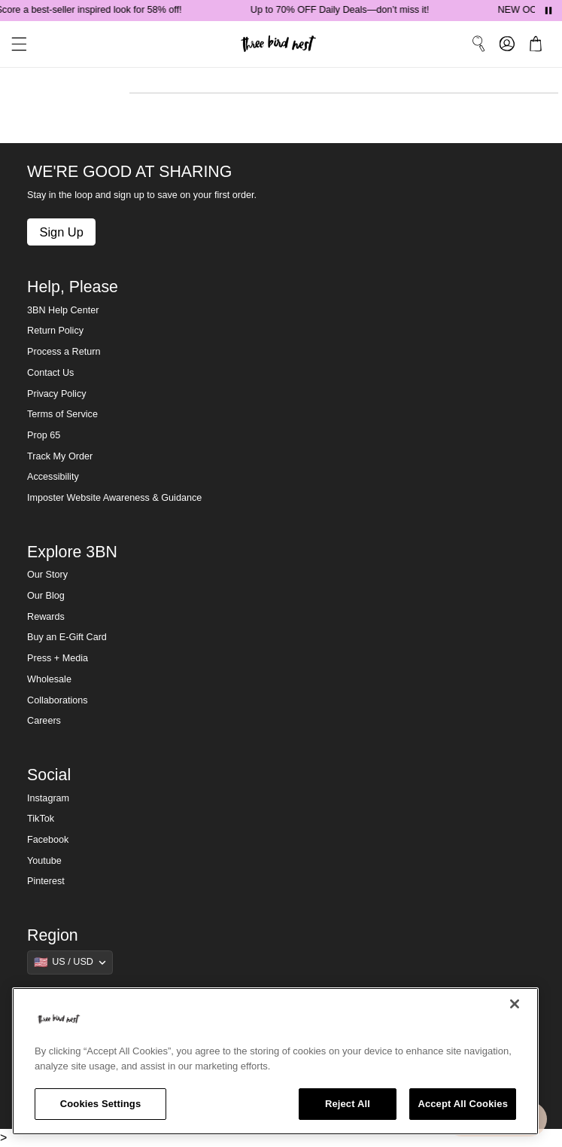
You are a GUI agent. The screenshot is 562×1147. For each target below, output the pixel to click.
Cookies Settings (100, 1103)
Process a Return (63, 351)
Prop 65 (43, 435)
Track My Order (60, 456)
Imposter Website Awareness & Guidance (114, 498)
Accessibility (53, 476)
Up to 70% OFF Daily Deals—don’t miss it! (349, 10)
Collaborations (57, 700)
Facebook (47, 839)
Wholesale (49, 679)
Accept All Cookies (463, 1103)
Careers (44, 720)
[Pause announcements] (548, 10)
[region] (275, 1061)
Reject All (347, 1103)
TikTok (40, 818)
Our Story (47, 574)
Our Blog (46, 595)
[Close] (514, 1003)
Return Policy (55, 330)
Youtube (44, 861)
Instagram (48, 798)
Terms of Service (62, 414)
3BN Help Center (63, 310)
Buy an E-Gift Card (67, 637)
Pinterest (46, 881)
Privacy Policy (56, 394)
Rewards (46, 617)
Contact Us (50, 373)
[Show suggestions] (70, 962)
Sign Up (61, 232)
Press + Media (57, 658)
